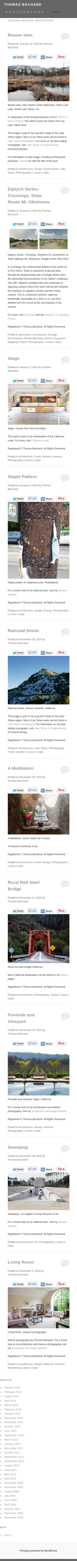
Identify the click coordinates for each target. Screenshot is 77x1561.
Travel (11, 751)
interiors (57, 456)
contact (23, 161)
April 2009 (10, 1504)
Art (36, 1242)
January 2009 (12, 1508)
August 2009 (11, 1491)
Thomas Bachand (18, 643)
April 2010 (10, 1478)
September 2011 (14, 1456)
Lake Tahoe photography (21, 141)
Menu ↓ (57, 12)
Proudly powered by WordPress (38, 1550)
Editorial (48, 1364)
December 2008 (13, 1513)
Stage (14, 358)
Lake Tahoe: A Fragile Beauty (42, 145)
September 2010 (14, 1461)
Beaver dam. (20, 35)
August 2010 (11, 1465)
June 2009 (10, 1500)
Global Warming (33, 338)
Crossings (29, 314)
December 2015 (13, 1417)
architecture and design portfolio (49, 1111)
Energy (52, 334)
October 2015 (12, 1426)
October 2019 (12, 1387)
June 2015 (10, 1430)
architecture (26, 169)
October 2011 (12, 1452)
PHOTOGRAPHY (25, 12)
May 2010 (10, 1474)
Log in (7, 1534)
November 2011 (13, 1448)
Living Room (21, 1262)
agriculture (25, 334)
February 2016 (13, 1409)
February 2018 (13, 1391)
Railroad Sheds (23, 630)
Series (64, 975)
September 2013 (14, 1435)
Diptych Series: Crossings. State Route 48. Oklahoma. (29, 195)
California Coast (40, 440)
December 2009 (13, 1482)
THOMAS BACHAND (23, 4)
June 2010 (10, 1469)
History (48, 338)
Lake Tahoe (40, 748)
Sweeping (18, 1147)
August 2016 (11, 1396)
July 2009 (10, 1495)
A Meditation (20, 768)
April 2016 (10, 1400)
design (38, 169)
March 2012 (11, 1439)
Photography (23, 172)
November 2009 (13, 1487)
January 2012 (12, 1443)
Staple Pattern (22, 476)
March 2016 (11, 1405)
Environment (51, 169)
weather (20, 751)
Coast (37, 456)
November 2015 (13, 1422)
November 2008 (13, 1517)
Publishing (14, 1367)
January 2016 (12, 1413)
